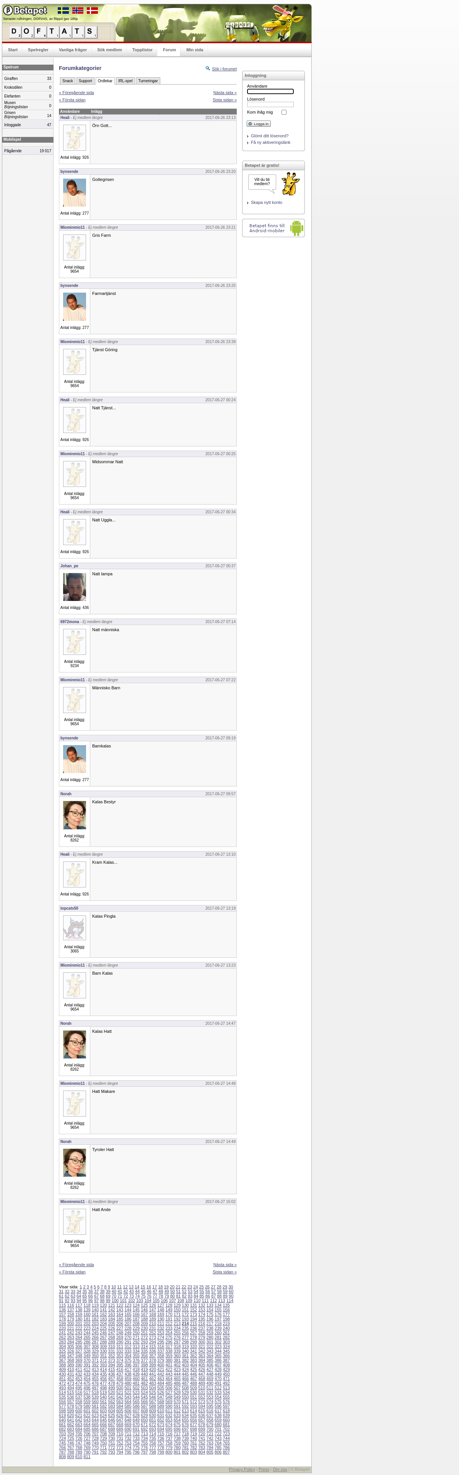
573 (201, 1401)
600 (78, 1410)
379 (160, 1360)
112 (213, 1300)
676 (185, 1424)
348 (78, 1355)
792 (103, 1452)
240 (226, 1328)
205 (111, 1323)
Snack (67, 81)
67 (96, 1296)
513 (226, 1387)
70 (114, 1296)
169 (160, 1314)
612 (177, 1410)
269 (119, 1337)
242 (70, 1332)
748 (86, 1443)
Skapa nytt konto (266, 202)
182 (95, 1319)
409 (62, 1369)
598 (62, 1410)
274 (160, 1337)
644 (95, 1420)
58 (219, 1291)
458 (119, 1378)
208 (136, 1323)
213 (177, 1323)
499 (111, 1387)
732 (127, 1438)
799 (160, 1452)
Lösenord (256, 99)
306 (78, 1346)
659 (218, 1420)
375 (127, 1360)
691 (136, 1429)
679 (210, 1424)
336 (152, 1351)
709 (111, 1433)
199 (62, 1323)
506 (168, 1387)
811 (86, 1456)
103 (139, 1300)
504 (152, 1387)
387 (226, 1360)
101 (123, 1300)
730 (111, 1438)
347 (70, 1355)
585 (127, 1406)
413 (95, 1369)
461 (144, 1378)
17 (154, 1287)
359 (168, 1355)
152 (193, 1309)
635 (193, 1415)
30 (230, 1287)
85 (202, 1296)
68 (102, 1296)
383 (193, 1360)
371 (95, 1360)
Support (85, 81)
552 (201, 1397)
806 (218, 1452)
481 (136, 1383)
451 (62, 1378)
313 (136, 1346)
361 (185, 1355)
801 (177, 1452)
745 (62, 1443)
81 (178, 1296)
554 (218, 1397)
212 (168, 1323)
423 (177, 1369)
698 (193, 1429)
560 (95, 1401)
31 (61, 1291)
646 (111, 1420)
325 (62, 1351)
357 (152, 1355)
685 (86, 1429)
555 (226, 1397)
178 (62, 1319)
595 (210, 1406)
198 (226, 1319)
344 (218, 1351)
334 (136, 1351)
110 (197, 1300)
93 (73, 1300)
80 (172, 1296)
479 (119, 1383)
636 (201, 1415)
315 (152, 1346)
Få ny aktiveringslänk (270, 142)
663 (78, 1424)
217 (210, 1323)
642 (78, 1420)
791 (95, 1452)
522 (127, 1392)
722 (218, 1433)
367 (62, 1360)
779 (168, 1447)
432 (78, 1374)
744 (226, 1438)
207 (127, 1323)
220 (62, 1328)
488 (193, 1383)
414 (103, 1369)
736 (160, 1438)
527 (168, 1392)
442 (160, 1374)
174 (201, 1314)
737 (168, 1438)
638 (218, 1415)
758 (168, 1443)
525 (152, 1392)
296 (168, 1342)
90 (231, 1296)
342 (201, 1351)
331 (111, 1351)
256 (185, 1332)
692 (144, 1429)
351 (103, 1355)
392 (95, 1365)
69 (108, 1296)
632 (168, 1415)
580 (86, 1406)
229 (136, 1328)
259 (210, 1332)
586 (136, 1406)
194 (193, 1319)
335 (144, 1351)
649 (136, 1420)
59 (225, 1291)
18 (160, 1287)
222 (78, 1328)
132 (201, 1305)
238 (210, 1328)
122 (119, 1305)
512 (218, 1387)
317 (168, 1346)
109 (189, 1300)
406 (210, 1365)
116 (70, 1305)
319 (185, 1346)
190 (160, 1319)
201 (78, 1323)
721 (210, 1433)
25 (201, 1287)
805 (210, 1452)
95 (84, 1300)
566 (144, 1401)
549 (177, 1397)
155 (218, 1309)
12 (125, 1287)
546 (152, 1397)
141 (103, 1309)
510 (201, 1387)
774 (127, 1447)
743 (218, 1438)
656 (193, 1420)
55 (202, 1291)
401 (168, 1365)
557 (70, 1401)
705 (78, 1433)
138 (78, 1309)
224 (95, 1328)
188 (144, 1319)
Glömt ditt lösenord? (269, 135)
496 (86, 1387)
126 (152, 1305)
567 (152, 1401)
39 (108, 1291)
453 (78, 1378)
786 (226, 1447)
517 (86, 1392)
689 (119, 1429)
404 (193, 1365)
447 (201, 1374)
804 (201, 1452)
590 (168, 1406)
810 (78, 1456)
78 (160, 1296)
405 (201, 1365)
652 (160, 1420)
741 (201, 1438)
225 (103, 1328)
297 (177, 1342)
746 (70, 1443)
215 (193, 1323)
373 (111, 1360)
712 (136, 1433)
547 (160, 1397)
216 (201, 1323)
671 (144, 1424)
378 (152, 1360)
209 (144, 1323)
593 (193, 1406)
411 (78, 1369)
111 (205, 1300)
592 (185, 1406)
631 (160, 1415)
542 (119, 1397)
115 (62, 1305)
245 (95, 1332)
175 (210, 1314)
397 (136, 1365)
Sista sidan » (225, 100)
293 (144, 1342)
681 (226, 1424)
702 (226, 1429)
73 (131, 1296)
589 (160, 1406)
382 (185, 1360)
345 (226, 1351)
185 (119, 1319)
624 (103, 1415)
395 (119, 1365)
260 (218, 1332)
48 (160, 1291)
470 (218, 1378)
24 (195, 1287)
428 (218, 1369)
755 (144, 1443)
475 (86, 1383)
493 (62, 1387)
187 (136, 1319)
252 (152, 1332)
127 (160, 1305)
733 (136, 1438)
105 (156, 1300)
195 (201, 1319)
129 (177, 1305)
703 (62, 1433)
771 (103, 1447)
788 (70, 1452)
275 (168, 1337)
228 (127, 1328)
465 (177, 1378)
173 (193, 1314)
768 (78, 1447)
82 (184, 1296)
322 (210, 1346)
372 (103, 1360)
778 (160, 1447)
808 (62, 1456)
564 (127, 1401)
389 (70, 1365)
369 (78, 1360)
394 (111, 1365)
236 (193, 1328)
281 (218, 1337)
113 (221, 1300)
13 (131, 1287)
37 (96, 1291)
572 (193, 1401)
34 (78, 1291)
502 (136, 1387)
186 (127, 1319)
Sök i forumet (224, 69)
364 (210, 1355)
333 (127, 1351)
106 (164, 1300)
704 (70, 1433)
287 (95, 1342)
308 (95, 1346)
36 (90, 1291)
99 (108, 1300)
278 (193, 1337)
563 (119, 1401)
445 (185, 1374)
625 (111, 1415)
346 (62, 1355)
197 (218, 1319)
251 (144, 1332)
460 (136, 1378)
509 (193, 1387)
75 (143, 1296)
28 (219, 1287)
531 (201, 1392)
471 (226, 1378)
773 (119, 1447)
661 (62, 1424)
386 (218, 1360)
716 (168, 1433)
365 (218, 1355)
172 (185, 1314)
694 (160, 1429)
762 (201, 1443)
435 (103, 1374)
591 (177, 1406)
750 (103, 1443)
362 (193, 1355)
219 (226, 1323)
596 (218, 1406)
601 (86, 1410)
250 (136, 1332)
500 (119, 1387)
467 (193, 1378)
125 (144, 1305)
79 (166, 1296)
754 (136, 1443)
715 (160, 1433)
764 (218, 1443)
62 (67, 1296)
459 (127, 1378)
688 (111, 1429)
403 (185, 1365)
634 (185, 1415)
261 (226, 1332)
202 (86, 1323)
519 (103, 1392)
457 (111, 1378)
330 (103, 1351)
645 (103, 1420)
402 (177, 1365)
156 (226, 1309)
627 (127, 1415)
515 (70, 1392)
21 (178, 1287)
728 (95, 1438)
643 (86, 1420)
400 (160, 1365)
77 (155, 1296)
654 (177, 1420)
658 (210, 1420)
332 (119, 1351)
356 (144, 1355)
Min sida (194, 49)
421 (160, 1369)
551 (193, 1397)
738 (177, 1438)
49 (166, 1291)
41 (119, 1291)
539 (95, 1397)
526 (160, 1392)
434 (95, 1374)
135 (226, 1305)
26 (207, 1287)
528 (177, 1392)
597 (226, 1406)
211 (160, 1323)
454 (86, 1378)
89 (225, 1296)
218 (218, 1323)
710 (119, 1433)
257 (193, 1332)
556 (62, 1401)
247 (111, 1332)
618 (226, 1410)
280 (210, 1337)
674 (168, 1424)
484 (160, 1383)
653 (168, 1420)
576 (226, 1401)
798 (152, 1452)
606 (127, 1410)
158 (70, 1314)
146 (144, 1309)
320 (193, 1346)
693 (152, 1429)
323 (218, 1346)
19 (166, 1287)
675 (177, 1424)
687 (103, 1429)
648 (127, 1420)
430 (62, 1374)
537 (78, 1397)
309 (103, 1346)
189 (152, 1319)
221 (70, 1328)
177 (226, 1314)
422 (168, 1369)
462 (152, 1378)
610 (160, 1410)
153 (201, 1309)
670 (136, 1424)
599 (70, 1410)
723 (226, 1433)
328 (86, 1351)
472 (62, 1383)
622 (86, 1415)
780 (177, 1447)
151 (185, 1309)
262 (62, 1337)
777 (152, 1447)
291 (127, 1342)
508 (185, 1387)
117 (78, 1305)
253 (160, 1332)
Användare (257, 86)
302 (218, 1342)
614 (193, 1410)
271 (136, 1337)
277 (185, 1337)
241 (62, 1332)
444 (177, 1374)
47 (155, 1291)
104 (148, 1300)
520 (111, 1392)
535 (62, 1397)
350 (95, 1355)
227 (119, 1328)
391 (86, 1365)
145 (136, 1309)
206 (119, 1323)
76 (149, 1296)
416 (119, 1369)
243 (78, 1332)
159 (78, 1314)
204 (103, 1323)
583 (111, 1406)
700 (210, 1429)
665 (95, 1424)
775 (136, 1447)
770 (95, 1447)
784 (210, 1447)
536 (70, 1397)
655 (185, 1420)
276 (177, 1337)
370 (86, 1360)
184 (111, 1319)
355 (136, 1355)
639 (226, 1415)
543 (127, 1397)
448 (210, 1374)
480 (127, 1383)
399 (152, 1365)
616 (210, 1410)
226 (111, 1328)
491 (218, 1383)
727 (86, 1438)
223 (86, 1328)
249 (127, 1332)
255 (177, 1332)
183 (103, 1319)
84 (196, 1296)
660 (226, 1420)
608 (144, 1410)
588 (152, 1406)
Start (13, 49)
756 (152, 1443)
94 (78, 1300)
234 (177, 1328)
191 (168, 1319)
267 (103, 1337)
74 (137, 1296)
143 (119, 1309)
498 (103, 1387)
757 (160, 1443)
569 (168, 1401)
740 (193, 1438)
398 (144, 1365)
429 (226, 1369)
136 (62, 1309)
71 (119, 1296)
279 (201, 1337)
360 (177, 1355)
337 (160, 1351)
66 (90, 1296)
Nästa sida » (225, 92)
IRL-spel (125, 81)
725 (70, 1438)
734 (144, 1438)
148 (160, 1309)
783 (201, 1447)
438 (127, 1374)
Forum (169, 49)
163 (111, 1314)
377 (144, 1360)
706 (86, 1433)
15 (142, 1287)
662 (70, 1424)
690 (127, 1429)
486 (177, 1383)
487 (185, 1383)
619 (62, 1415)
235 (185, 1328)
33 (73, 1291)
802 (185, 1452)
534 (226, 1392)
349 (86, 1355)
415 (111, 1369)
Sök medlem (109, 49)
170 (168, 1314)
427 (210, 1369)
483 (152, 1383)
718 (185, 1433)
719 (193, 1433)
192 (177, 1319)
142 (111, 1309)
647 (119, 1420)
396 (127, 1365)
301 (210, 1342)
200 (70, 1323)
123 (127, 1305)
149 (168, 1309)
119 (95, 1305)
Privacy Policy (242, 1469)
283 (62, 1342)
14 (137, 1287)
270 (127, 1337)
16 (148, 1287)
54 (196, 1291)
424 (185, 1369)
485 (168, 1383)
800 (168, 1452)
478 (111, 1383)
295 (160, 1342)
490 (210, 1383)
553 (210, 1397)
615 (201, 1410)
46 (149, 1291)
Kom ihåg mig (260, 112)
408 (226, 1365)
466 (185, 1378)
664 (86, 1424)
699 (201, 1429)
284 (70, 1342)
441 (152, 1374)
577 (62, 1406)
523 (136, 1392)
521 (119, 1392)
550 (185, 1397)
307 (86, 1346)
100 (115, 1300)
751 (111, 1443)
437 (119, 1374)
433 (86, 1374)
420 (152, 1369)
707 (95, 1433)
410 (70, 1369)
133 (210, 1305)
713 (144, 1433)
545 (144, 1397)
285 (78, 1342)
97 (96, 1300)
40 (114, 1291)
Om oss (280, 1469)
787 (62, 1452)
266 (95, 1337)
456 (103, 1378)
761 (193, 1443)
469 (210, 1378)
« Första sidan (72, 100)
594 (201, 1406)
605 (119, 1410)
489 (201, 1383)
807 (226, 1452)
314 (144, 1346)
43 (131, 1291)
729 (103, 1438)
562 (111, 1401)
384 (201, 1360)
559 (86, 1401)
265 (86, 1337)
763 (210, 1443)
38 (102, 1291)
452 (70, 1378)
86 (207, 1296)
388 (62, 1365)
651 (152, 1420)
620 (70, 1415)
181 (86, 1319)
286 (86, 1342)
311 (119, 1346)
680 (218, 1424)
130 (185, 1305)
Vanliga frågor (73, 49)
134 (218, 1305)
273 (152, 1337)
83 (190, 1296)
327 (78, 1351)
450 (226, 1374)
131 (193, 1305)
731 (119, 1438)
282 (226, 1337)
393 (103, 1365)
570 (177, 1401)
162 (103, 1314)
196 (210, 1319)
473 (70, 1383)
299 (193, 1342)
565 (136, 1401)
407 (218, 1365)
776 (144, 1447)
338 (168, 1351)
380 (168, 1360)
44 (137, 1291)
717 (177, 1433)
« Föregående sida (76, 92)
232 (160, 1328)
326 (70, 1351)
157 (62, 1314)
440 (144, 1374)
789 (78, 1452)
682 (62, 1429)
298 (185, 1342)
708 (103, 1433)
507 (177, 1387)
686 (95, 1429)
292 (136, 1342)
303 (226, 1342)
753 (127, 1443)
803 (193, 1452)
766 (62, 1447)
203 (95, 1323)
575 (218, 1401)
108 (180, 1300)
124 (136, 1305)
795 (127, 1452)
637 (210, 1415)
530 (193, 1392)
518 (95, 1392)
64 (78, 1296)
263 (70, 1337)
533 (218, 1392)
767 (70, 1447)
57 (213, 1291)
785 (218, 1447)
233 (168, 1328)
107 (172, 1300)
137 (70, 1309)
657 (201, 1420)
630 (152, 1415)
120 (103, 1305)
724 (62, 1438)
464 (168, 1378)
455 (95, 1378)
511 (210, 1387)
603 (103, 1410)
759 (177, 1443)
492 (226, 1383)
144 (127, 1309)
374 (119, 1360)
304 (62, 1346)
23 (189, 1287)
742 (210, 1438)
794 (119, 1452)
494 (70, 1387)
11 (119, 1287)
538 (86, 1397)
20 (172, 1287)
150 (177, 1309)
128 (168, 1305)
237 (201, 1328)
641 (70, 1420)
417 (127, 1369)
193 (185, 1319)
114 (229, 1300)
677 (193, 1424)
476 (95, 1383)
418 (136, 1369)
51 (178, 1291)
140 (95, 1309)
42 (125, 1291)
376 (136, 1360)
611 (168, 1410)
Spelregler (38, 49)
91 (61, 1300)
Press (264, 1469)
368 (70, 1360)
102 (131, 1300)
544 (136, 1397)
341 (193, 1351)
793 (111, 1452)
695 (168, 1429)
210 (152, 1323)
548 (168, 1397)
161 (95, 1314)
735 (152, 1438)
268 (111, 1337)
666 (103, 1424)
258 (201, 1332)
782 (193, 1447)
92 (67, 1300)
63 (73, 1296)
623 (95, 1415)
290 (119, 1342)
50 (172, 1291)
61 (61, 1296)
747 (78, 1443)
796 (136, 1452)
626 (119, 1415)
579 (78, 1406)
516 (78, 1392)
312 (127, 1346)
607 (136, 1410)
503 (144, 1387)
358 (160, 1355)
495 (78, 1387)
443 (168, 1374)
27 (213, 1287)
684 (78, 1429)
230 (144, 1328)
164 (119, 1314)
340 (185, 1351)
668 (119, 1424)
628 (136, 1415)
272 (144, 1337)
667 (111, 1424)
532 (210, 1392)
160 (86, 1314)
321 (201, 1346)
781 (185, 1447)
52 (184, 1291)
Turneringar (148, 81)
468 (201, 1378)
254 (168, 1332)
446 (193, 1374)
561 (103, 1401)
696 (177, 1429)
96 (90, 1300)
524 (144, 1392)
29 (225, 1287)
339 (177, 1351)
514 (62, 1392)
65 (84, 1296)
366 (226, 1355)
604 (111, 1410)
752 (119, 1443)
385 (210, 1360)
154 (210, 1309)
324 (226, 1346)
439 (136, 1374)
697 (185, 1429)
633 (177, 1415)
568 (160, 1401)
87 (213, 1296)
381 (177, 1360)
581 (95, 1406)
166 (136, 1314)
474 (78, 1383)
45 (143, 1291)
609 (152, 1410)
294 (152, 1342)
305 (70, 1346)
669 (127, 1424)
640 (62, 1420)
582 (103, 1406)
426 (201, 1369)
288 (103, 1342)
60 (231, 1291)
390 (78, 1365)
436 (111, 1374)
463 (160, 1378)
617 (218, 1410)
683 (70, 1429)
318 (177, 1346)
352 (111, 1355)
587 (144, 1406)
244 (86, 1332)
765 (226, 1443)
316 (160, 1346)
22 (184, 1287)
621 (78, 1415)
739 (185, 1438)
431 (70, 1374)
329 (95, 1351)
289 (111, 1342)
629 (144, 1415)
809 (70, 1456)
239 (218, 1328)
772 (111, 1447)
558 (78, 1401)
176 (218, 1314)
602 (95, 1410)
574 (210, 1401)
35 (84, 1291)
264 (78, 1337)
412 (86, 1369)
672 (152, 1424)
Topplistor (142, 49)
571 (185, 1401)
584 (119, 1406)
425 (193, 1369)
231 (152, 1328)
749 (95, 1443)
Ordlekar (105, 81)
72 (125, 1296)
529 (185, 1392)
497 (95, 1387)
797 (144, 1452)
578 (70, 1406)
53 (190, 1291)
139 (86, 1309)
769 (86, 1447)
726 (78, 1438)
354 (127, 1355)
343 (210, 1351)
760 (185, 1443)
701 (218, 1429)
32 (67, 1291)
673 (160, 1424)
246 (103, 1332)
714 (152, 1433)
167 (144, 1314)
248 (119, 1332)
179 (70, 1319)
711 (127, 1433)
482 (144, 1383)
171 (177, 1314)
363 (201, 1355)
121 (111, 1305)
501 (127, 1387)
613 (185, 1410)
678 (201, 1424)
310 (111, 1346)
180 (78, 1319)
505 (160, 1387)
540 (103, 1397)
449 (218, 1374)
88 (219, 1296)
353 (119, 1355)
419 (144, 1369)
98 (102, 1300)
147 (152, 1309)
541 (111, 1397)
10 (113, 1287)
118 (86, 1305)
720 (201, 1433)
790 (86, 1452)
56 (207, 1291)
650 (144, 1420)
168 (152, 1314)
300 (201, 1342)
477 (103, 1383)
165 (127, 1314)
